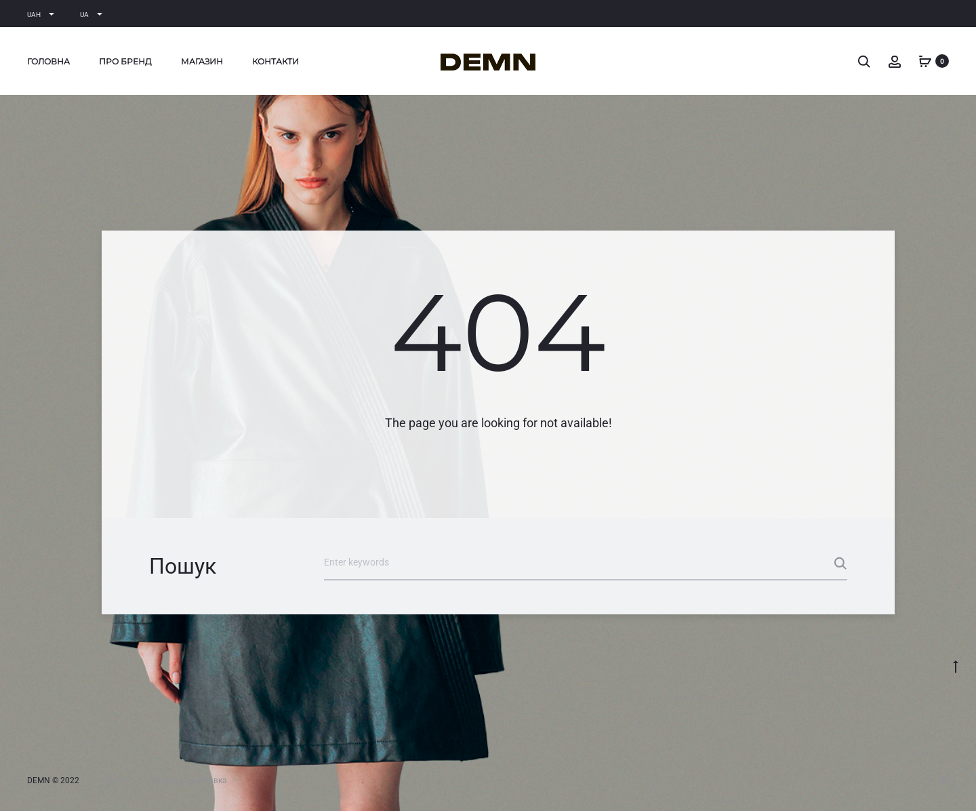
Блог (115, 780)
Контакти (275, 61)
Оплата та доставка (188, 780)
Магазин (202, 61)
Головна (48, 61)
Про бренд (125, 61)
